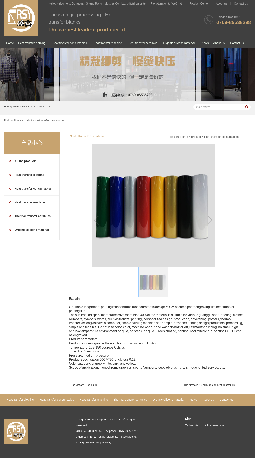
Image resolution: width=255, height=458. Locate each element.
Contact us (241, 3)
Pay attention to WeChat (166, 3)
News (205, 43)
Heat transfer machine (108, 43)
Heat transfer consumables (69, 43)
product (28, 120)
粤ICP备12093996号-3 (89, 431)
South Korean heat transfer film (218, 385)
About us (221, 3)
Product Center (199, 3)
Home (10, 43)
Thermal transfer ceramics (33, 216)
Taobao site (191, 425)
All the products (26, 161)
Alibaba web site (214, 425)
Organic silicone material (179, 43)
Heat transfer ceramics (142, 43)
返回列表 (92, 385)
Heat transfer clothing (31, 43)
